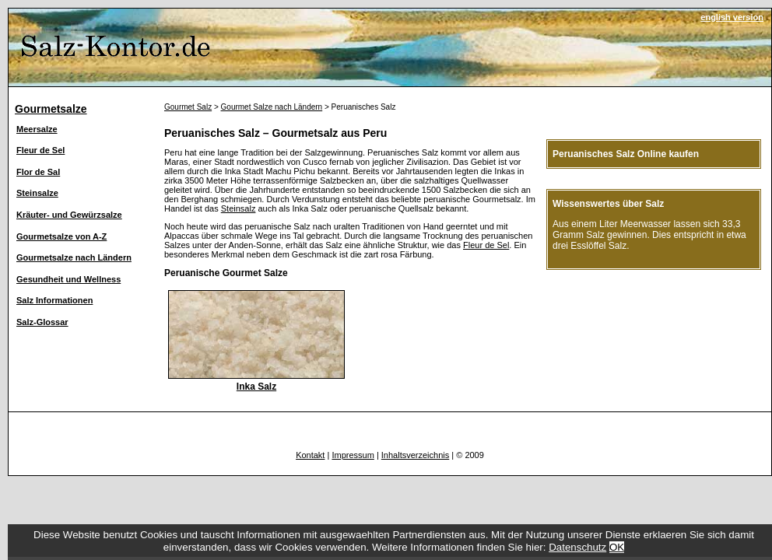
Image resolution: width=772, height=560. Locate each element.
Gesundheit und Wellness (68, 279)
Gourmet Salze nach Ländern (272, 107)
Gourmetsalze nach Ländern (74, 257)
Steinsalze (37, 193)
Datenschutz (577, 547)
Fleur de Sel (40, 150)
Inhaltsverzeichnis (415, 455)
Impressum (353, 455)
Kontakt (310, 455)
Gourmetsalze (51, 109)
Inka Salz (256, 386)
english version (731, 17)
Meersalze (37, 129)
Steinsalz (238, 208)
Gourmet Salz (188, 107)
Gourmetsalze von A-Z (61, 236)
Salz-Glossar (42, 322)
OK (616, 547)
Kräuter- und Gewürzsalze (69, 214)
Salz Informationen (54, 300)
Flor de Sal (38, 172)
